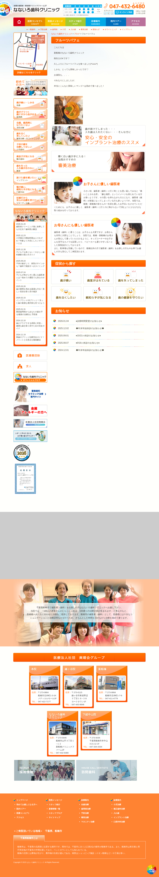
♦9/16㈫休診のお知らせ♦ (88, 343)
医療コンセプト (23, 813)
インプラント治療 (121, 817)
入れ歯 (73, 29)
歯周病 (54, 29)
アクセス (20, 817)
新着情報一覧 (54, 809)
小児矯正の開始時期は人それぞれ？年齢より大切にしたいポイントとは (30, 240)
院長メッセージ (55, 800)
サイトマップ (54, 817)
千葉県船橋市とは (29, 838)
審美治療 (84, 29)
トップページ (22, 800)
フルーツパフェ (67, 40)
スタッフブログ (55, 813)
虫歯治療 (85, 804)
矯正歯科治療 (119, 809)
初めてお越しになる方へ (26, 804)
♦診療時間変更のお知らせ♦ (89, 321)
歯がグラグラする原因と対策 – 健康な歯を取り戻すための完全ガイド (30, 325)
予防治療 (43, 29)
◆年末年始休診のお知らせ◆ (90, 328)
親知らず (96, 29)
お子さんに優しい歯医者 (101, 184)
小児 (64, 29)
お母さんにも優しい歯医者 (74, 225)
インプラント (127, 29)
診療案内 (85, 800)
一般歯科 (31, 29)
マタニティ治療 (87, 822)
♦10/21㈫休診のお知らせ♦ (88, 335)
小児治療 (117, 804)
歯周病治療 (86, 809)
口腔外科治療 (119, 822)
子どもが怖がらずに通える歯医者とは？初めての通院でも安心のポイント (30, 277)
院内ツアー (21, 809)
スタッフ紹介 (54, 804)
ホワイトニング (111, 29)
